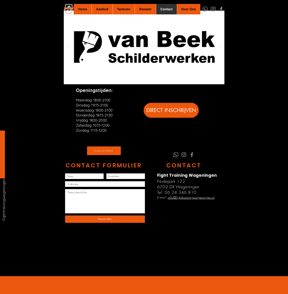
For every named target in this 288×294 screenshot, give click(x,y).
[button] (102, 9)
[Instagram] (213, 9)
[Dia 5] (142, 79)
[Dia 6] (146, 79)
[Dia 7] (149, 79)
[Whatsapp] (205, 9)
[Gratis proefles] (104, 150)
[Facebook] (221, 9)
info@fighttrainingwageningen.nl (191, 197)
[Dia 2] (138, 79)
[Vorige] (68, 47)
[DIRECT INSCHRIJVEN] (171, 110)
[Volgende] (220, 47)
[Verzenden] (105, 219)
